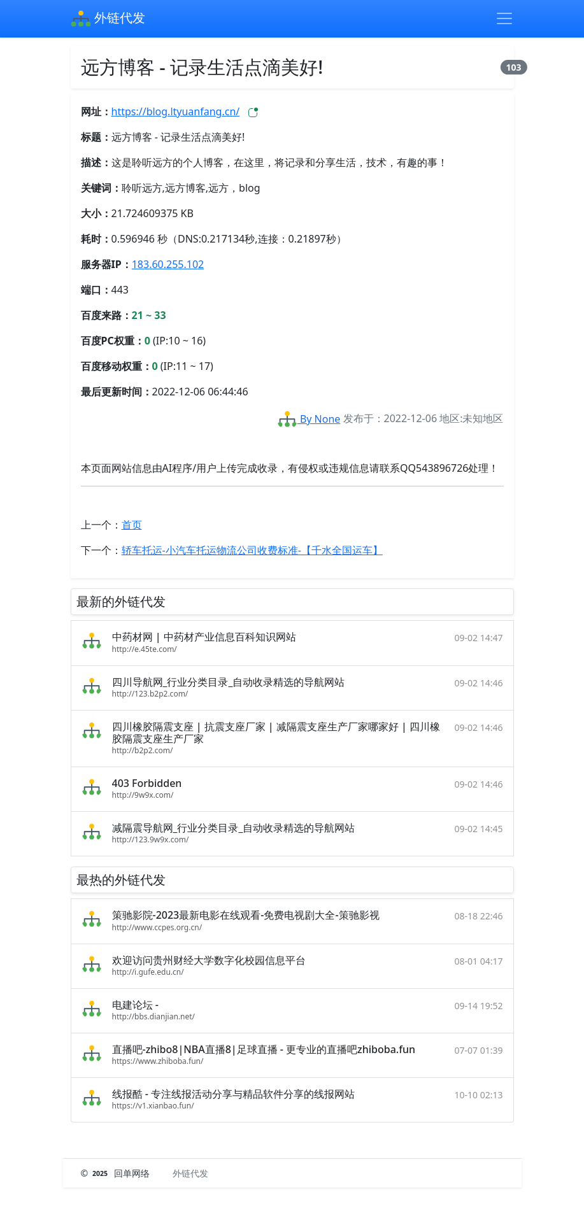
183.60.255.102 (168, 264)
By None (309, 419)
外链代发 (108, 19)
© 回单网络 (117, 1173)
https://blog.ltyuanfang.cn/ (175, 111)
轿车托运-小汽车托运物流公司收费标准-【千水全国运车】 (252, 550)
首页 (132, 525)
